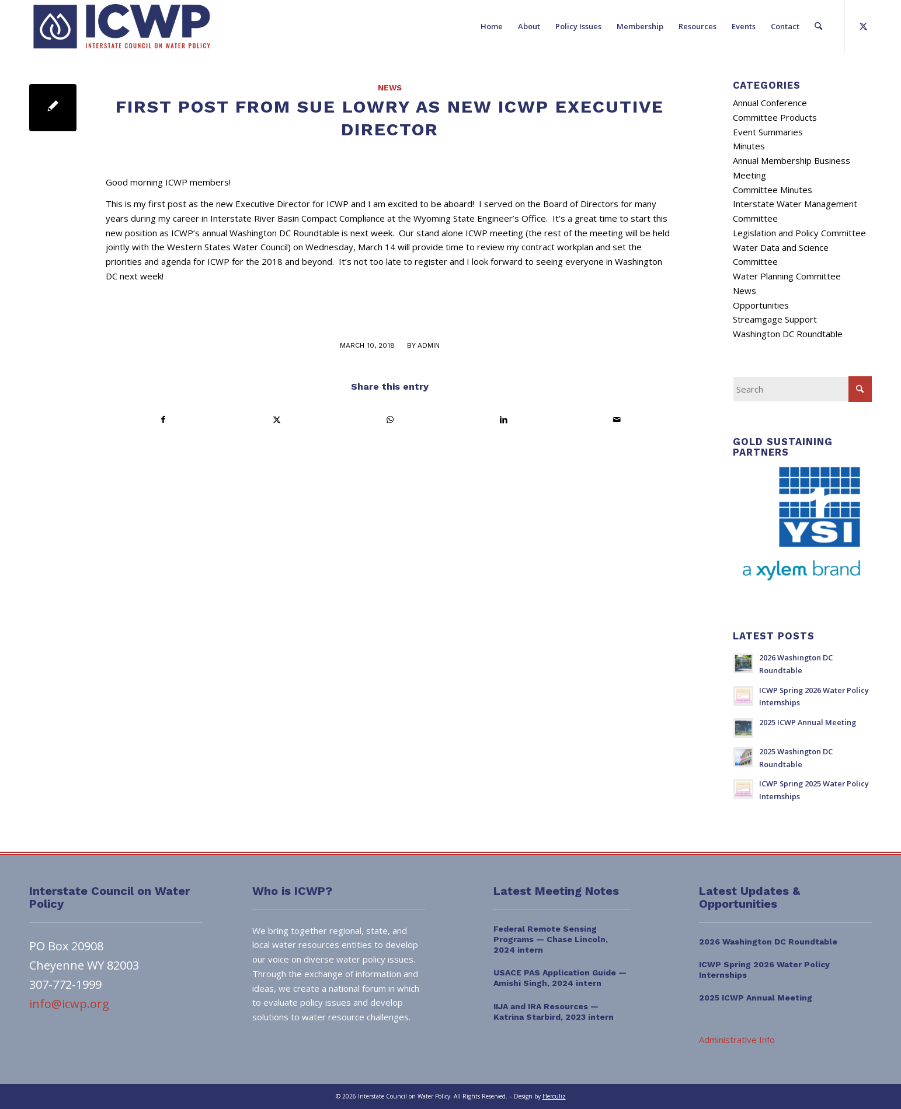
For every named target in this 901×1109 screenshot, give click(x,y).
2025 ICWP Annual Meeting (807, 722)
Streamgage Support (775, 319)
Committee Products (775, 117)
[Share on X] (276, 420)
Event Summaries (768, 132)
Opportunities (761, 305)
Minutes (749, 146)
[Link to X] (863, 25)
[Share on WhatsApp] (390, 420)
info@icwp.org (69, 1004)
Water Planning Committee (787, 276)
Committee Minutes (772, 189)
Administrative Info (737, 1039)
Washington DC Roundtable (788, 334)
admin (429, 345)
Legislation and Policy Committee (799, 233)
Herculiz (554, 1096)
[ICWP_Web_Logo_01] (121, 26)
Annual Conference (770, 103)
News (390, 87)
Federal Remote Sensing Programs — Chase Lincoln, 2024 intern (550, 939)
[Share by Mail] (617, 420)
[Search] (818, 26)
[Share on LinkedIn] (503, 420)
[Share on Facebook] (163, 420)
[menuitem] (491, 26)
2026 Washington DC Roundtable (768, 941)
